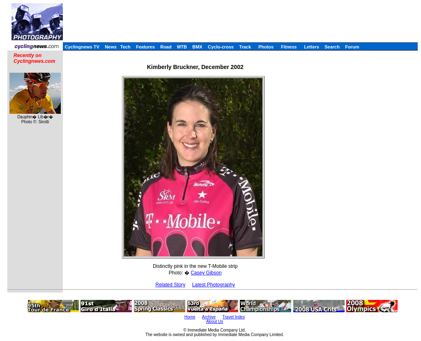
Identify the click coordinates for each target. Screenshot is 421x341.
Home (190, 317)
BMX (197, 46)
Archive (209, 317)
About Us (214, 321)
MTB (182, 46)
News (111, 46)
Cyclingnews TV (81, 46)
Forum (352, 46)
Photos (266, 46)
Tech (125, 46)
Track (245, 46)
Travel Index (234, 317)
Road (166, 46)
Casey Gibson (206, 273)
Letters (311, 46)
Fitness (289, 46)
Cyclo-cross (221, 46)
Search (332, 46)
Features (145, 46)
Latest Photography (213, 285)
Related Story (170, 285)
